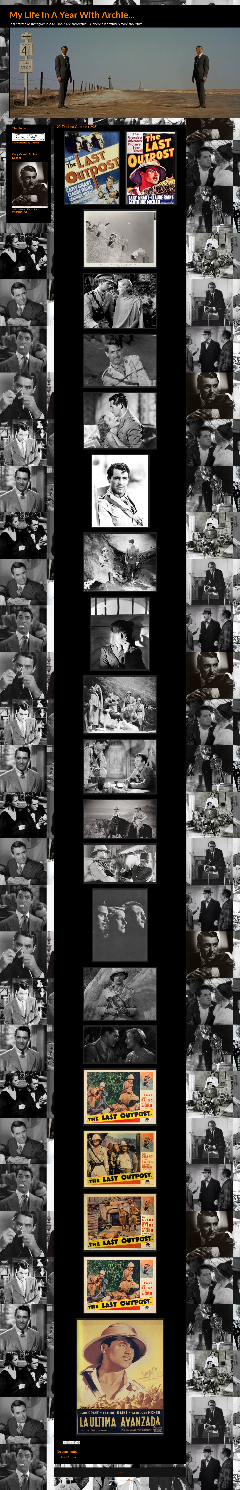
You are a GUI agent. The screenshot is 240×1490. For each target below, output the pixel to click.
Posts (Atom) (126, 1480)
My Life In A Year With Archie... (72, 14)
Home (120, 1472)
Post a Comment (69, 1457)
